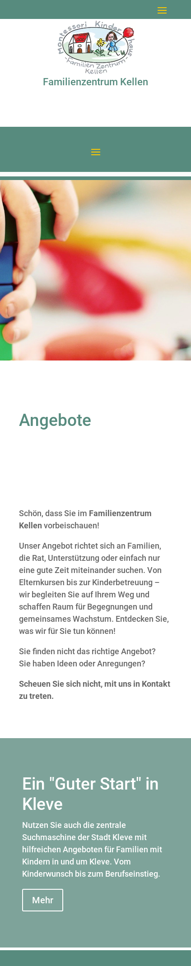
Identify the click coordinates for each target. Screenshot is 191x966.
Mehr (42, 900)
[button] (162, 10)
